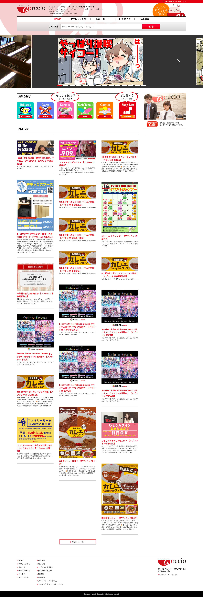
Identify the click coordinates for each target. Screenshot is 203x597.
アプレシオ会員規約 (45, 567)
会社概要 (41, 561)
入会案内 (144, 19)
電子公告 (41, 564)
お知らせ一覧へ (78, 542)
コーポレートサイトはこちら (175, 2)
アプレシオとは (78, 19)
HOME (57, 19)
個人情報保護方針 (45, 571)
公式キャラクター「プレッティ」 (51, 584)
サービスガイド (122, 19)
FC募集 (41, 574)
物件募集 (41, 577)
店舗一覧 (100, 19)
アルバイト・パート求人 (47, 581)
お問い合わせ (23, 577)
